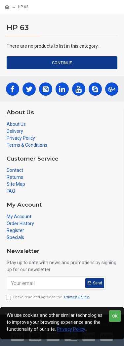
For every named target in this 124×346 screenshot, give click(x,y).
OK (115, 316)
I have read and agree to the (48, 297)
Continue (62, 62)
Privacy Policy (71, 329)
